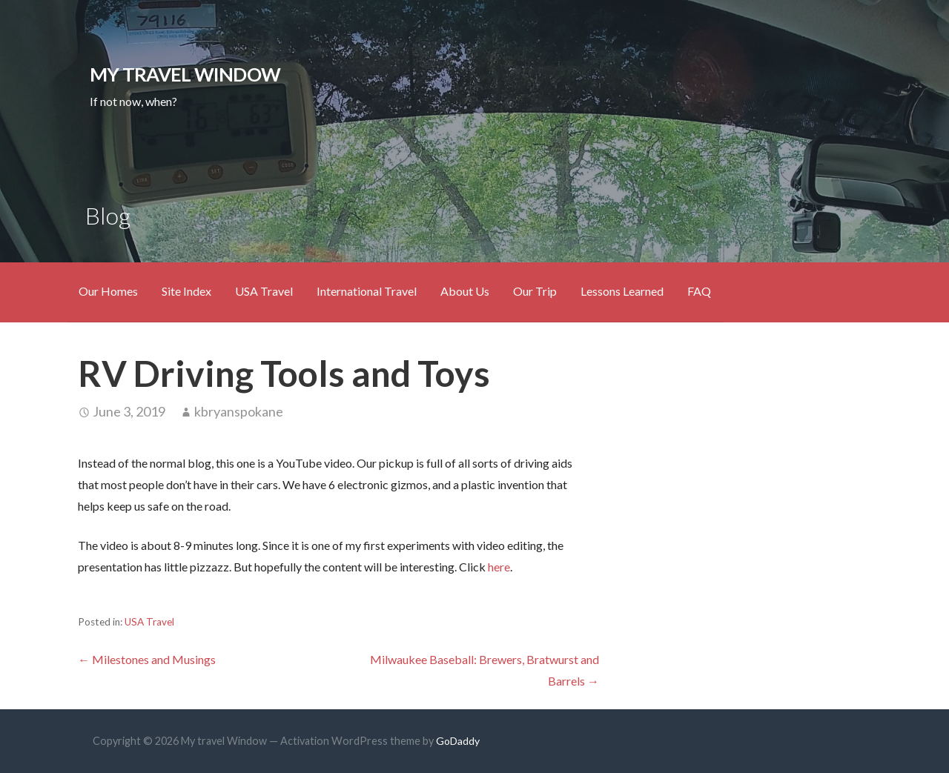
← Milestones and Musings (147, 659)
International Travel (367, 291)
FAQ (699, 291)
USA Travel (264, 291)
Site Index (186, 291)
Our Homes (108, 291)
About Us (464, 291)
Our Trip (535, 291)
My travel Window (185, 74)
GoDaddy (458, 740)
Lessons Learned (622, 291)
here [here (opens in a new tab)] (499, 567)
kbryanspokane (238, 411)
